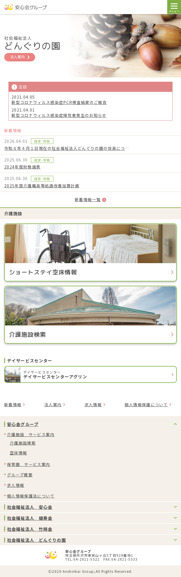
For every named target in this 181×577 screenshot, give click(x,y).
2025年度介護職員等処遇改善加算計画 (42, 185)
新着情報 (12, 404)
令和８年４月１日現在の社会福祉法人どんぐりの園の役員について (67, 148)
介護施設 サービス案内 (31, 434)
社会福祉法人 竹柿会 (29, 529)
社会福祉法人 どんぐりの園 (36, 540)
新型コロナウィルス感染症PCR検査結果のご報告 (59, 102)
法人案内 (20, 56)
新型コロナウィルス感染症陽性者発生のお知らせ (59, 115)
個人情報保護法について (31, 496)
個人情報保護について (146, 404)
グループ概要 (20, 475)
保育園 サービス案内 (28, 464)
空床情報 (18, 453)
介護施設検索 (23, 443)
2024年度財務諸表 (22, 167)
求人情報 (93, 404)
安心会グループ (23, 424)
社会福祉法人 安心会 (29, 507)
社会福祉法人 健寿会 (29, 518)
